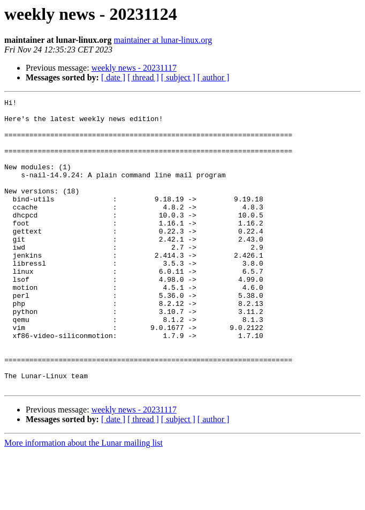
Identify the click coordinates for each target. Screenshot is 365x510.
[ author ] (213, 77)
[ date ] (113, 77)
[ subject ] (178, 77)
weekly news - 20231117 (134, 67)
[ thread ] (143, 77)
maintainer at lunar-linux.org (162, 39)
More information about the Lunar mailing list (83, 500)
